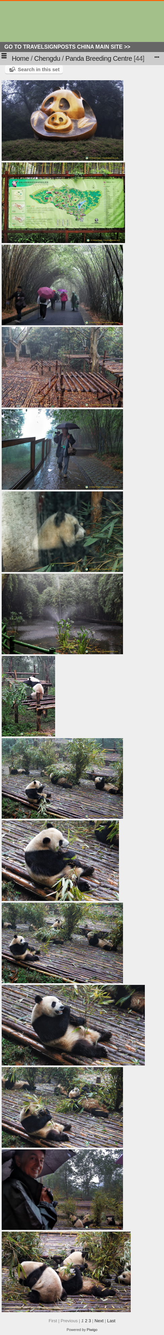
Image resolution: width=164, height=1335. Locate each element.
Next (99, 1320)
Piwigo (92, 1330)
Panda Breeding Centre (98, 58)
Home (20, 58)
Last (111, 1320)
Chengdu (47, 58)
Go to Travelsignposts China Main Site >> (67, 47)
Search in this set (38, 69)
